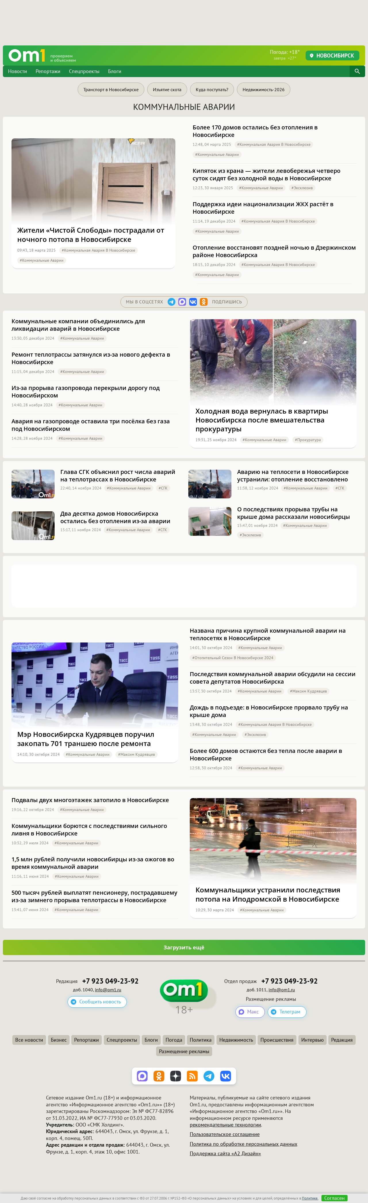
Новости (17, 71)
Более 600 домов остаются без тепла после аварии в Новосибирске (266, 754)
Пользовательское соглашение (225, 1134)
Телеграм (289, 1012)
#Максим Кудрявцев (136, 754)
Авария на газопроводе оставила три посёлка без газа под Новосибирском (91, 425)
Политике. (310, 1198)
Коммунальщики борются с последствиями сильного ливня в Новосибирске (89, 829)
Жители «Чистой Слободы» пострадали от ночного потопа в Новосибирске (90, 234)
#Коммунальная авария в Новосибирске (98, 250)
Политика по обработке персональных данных (243, 1144)
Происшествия (277, 1039)
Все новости (29, 1039)
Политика (201, 1039)
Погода (174, 1039)
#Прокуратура (308, 439)
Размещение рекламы (184, 1051)
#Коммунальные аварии (42, 260)
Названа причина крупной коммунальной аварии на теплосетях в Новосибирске (268, 634)
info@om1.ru (108, 989)
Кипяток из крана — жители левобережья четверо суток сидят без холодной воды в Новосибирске (266, 174)
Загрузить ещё (184, 947)
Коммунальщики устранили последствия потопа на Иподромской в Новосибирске (267, 894)
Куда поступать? (212, 89)
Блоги (114, 71)
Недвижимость (236, 1039)
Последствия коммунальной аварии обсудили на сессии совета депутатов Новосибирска (273, 677)
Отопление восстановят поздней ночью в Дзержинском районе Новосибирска (274, 251)
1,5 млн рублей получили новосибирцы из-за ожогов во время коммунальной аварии (93, 863)
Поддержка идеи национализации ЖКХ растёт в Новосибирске (263, 207)
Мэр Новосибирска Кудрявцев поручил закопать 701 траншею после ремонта (85, 738)
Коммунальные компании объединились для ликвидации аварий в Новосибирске (78, 325)
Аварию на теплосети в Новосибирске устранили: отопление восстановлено (293, 475)
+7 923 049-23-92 (110, 981)
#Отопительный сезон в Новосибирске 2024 (232, 657)
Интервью (312, 1039)
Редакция (342, 1039)
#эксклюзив (302, 187)
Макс (253, 1012)
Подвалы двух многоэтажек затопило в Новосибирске (90, 800)
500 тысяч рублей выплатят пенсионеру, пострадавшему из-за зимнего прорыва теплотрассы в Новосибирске (94, 896)
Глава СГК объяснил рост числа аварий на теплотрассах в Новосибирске (117, 475)
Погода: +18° (285, 55)
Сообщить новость (100, 1002)
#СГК (163, 488)
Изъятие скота (167, 89)
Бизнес (59, 1039)
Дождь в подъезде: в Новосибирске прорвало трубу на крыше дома (269, 711)
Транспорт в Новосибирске (111, 89)
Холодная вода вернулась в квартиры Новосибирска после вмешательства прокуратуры (261, 419)
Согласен (334, 1198)
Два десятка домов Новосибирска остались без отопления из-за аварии (115, 517)
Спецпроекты (84, 71)
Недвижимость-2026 (264, 89)
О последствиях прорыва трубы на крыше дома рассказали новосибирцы (293, 513)
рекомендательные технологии (225, 1124)
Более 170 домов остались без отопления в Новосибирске (255, 131)
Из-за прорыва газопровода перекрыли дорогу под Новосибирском (86, 391)
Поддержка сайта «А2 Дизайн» (225, 1153)
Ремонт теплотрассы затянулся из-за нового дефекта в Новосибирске (91, 358)
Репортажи (48, 71)
